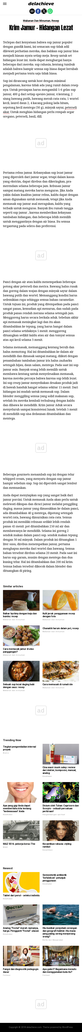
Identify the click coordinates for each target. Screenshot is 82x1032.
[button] (5, 4)
